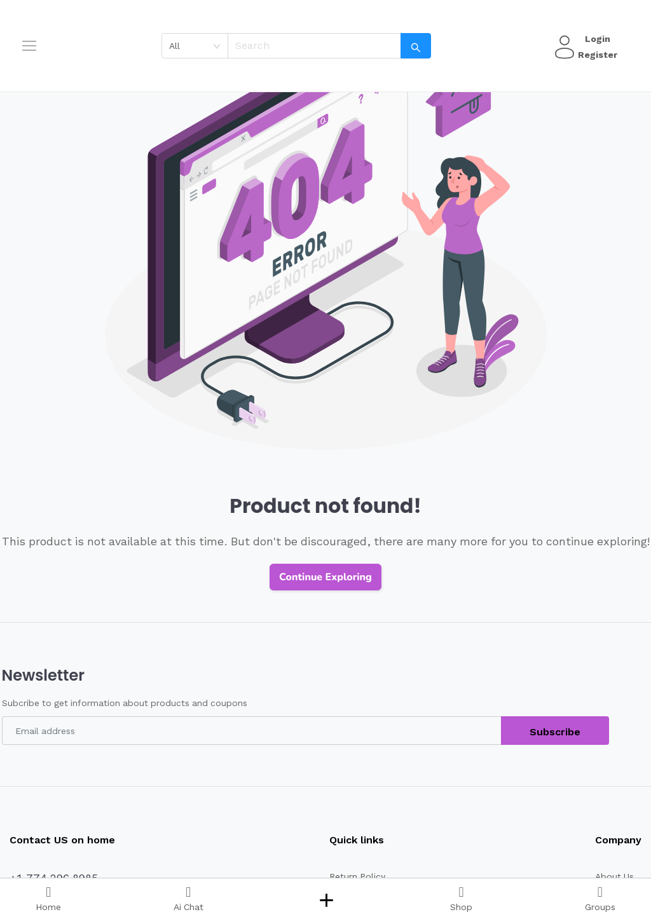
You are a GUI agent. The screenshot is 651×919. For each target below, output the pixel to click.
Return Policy (352, 876)
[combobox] (199, 45)
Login (596, 39)
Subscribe (555, 731)
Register (595, 55)
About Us (613, 876)
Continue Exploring (325, 577)
